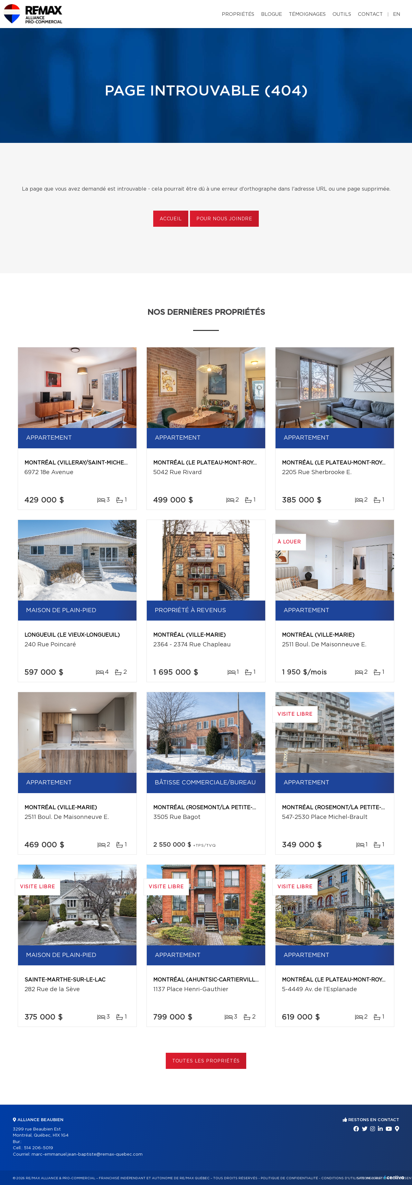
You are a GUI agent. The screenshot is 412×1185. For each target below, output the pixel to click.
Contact (370, 14)
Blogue (271, 14)
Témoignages (307, 14)
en (396, 14)
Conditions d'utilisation (345, 1178)
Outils (341, 14)
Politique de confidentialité (289, 1178)
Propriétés (238, 14)
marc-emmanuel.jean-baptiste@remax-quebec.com (87, 1154)
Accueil (171, 219)
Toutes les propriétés (206, 1061)
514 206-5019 (38, 1148)
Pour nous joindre (224, 219)
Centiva (394, 1177)
